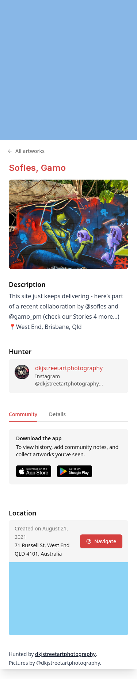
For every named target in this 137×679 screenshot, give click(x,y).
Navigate (101, 541)
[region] (68, 70)
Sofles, (25, 167)
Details (57, 414)
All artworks (26, 150)
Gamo (53, 167)
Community (23, 414)
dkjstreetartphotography (69, 368)
